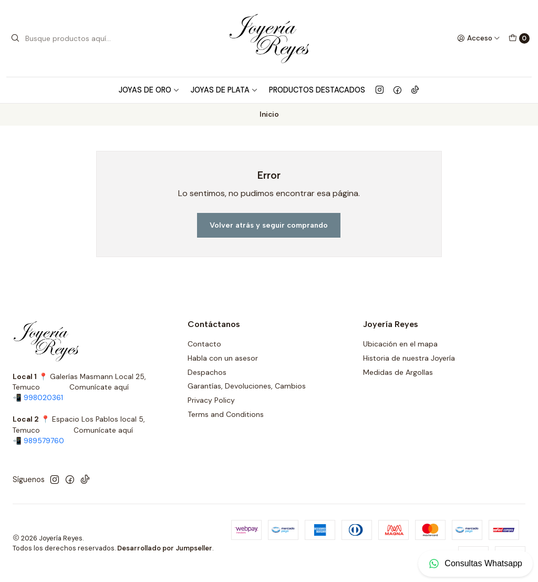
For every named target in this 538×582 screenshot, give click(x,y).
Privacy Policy (211, 400)
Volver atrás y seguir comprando (269, 225)
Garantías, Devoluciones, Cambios (247, 386)
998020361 (43, 397)
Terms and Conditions (226, 414)
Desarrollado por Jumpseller (164, 548)
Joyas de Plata (224, 90)
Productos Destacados (317, 90)
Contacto (204, 344)
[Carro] (519, 38)
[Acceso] (478, 38)
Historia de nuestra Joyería (409, 358)
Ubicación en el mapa (400, 344)
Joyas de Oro (149, 90)
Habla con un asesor (223, 358)
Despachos (207, 372)
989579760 (44, 440)
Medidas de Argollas (398, 372)
